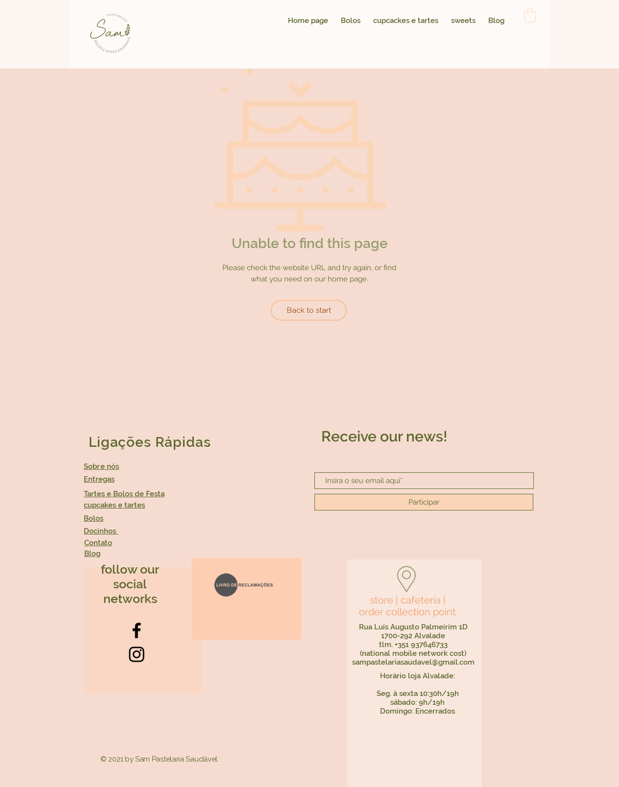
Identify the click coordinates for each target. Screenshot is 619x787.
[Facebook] (136, 630)
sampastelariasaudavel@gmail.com (413, 662)
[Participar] (423, 502)
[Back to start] (309, 310)
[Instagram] (136, 654)
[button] (530, 15)
